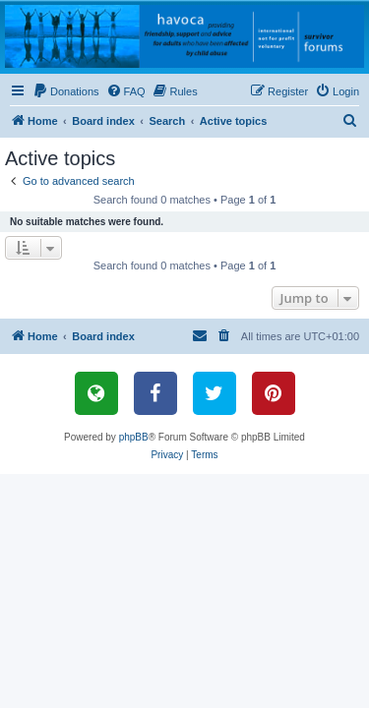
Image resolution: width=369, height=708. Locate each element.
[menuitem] (65, 91)
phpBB (134, 437)
